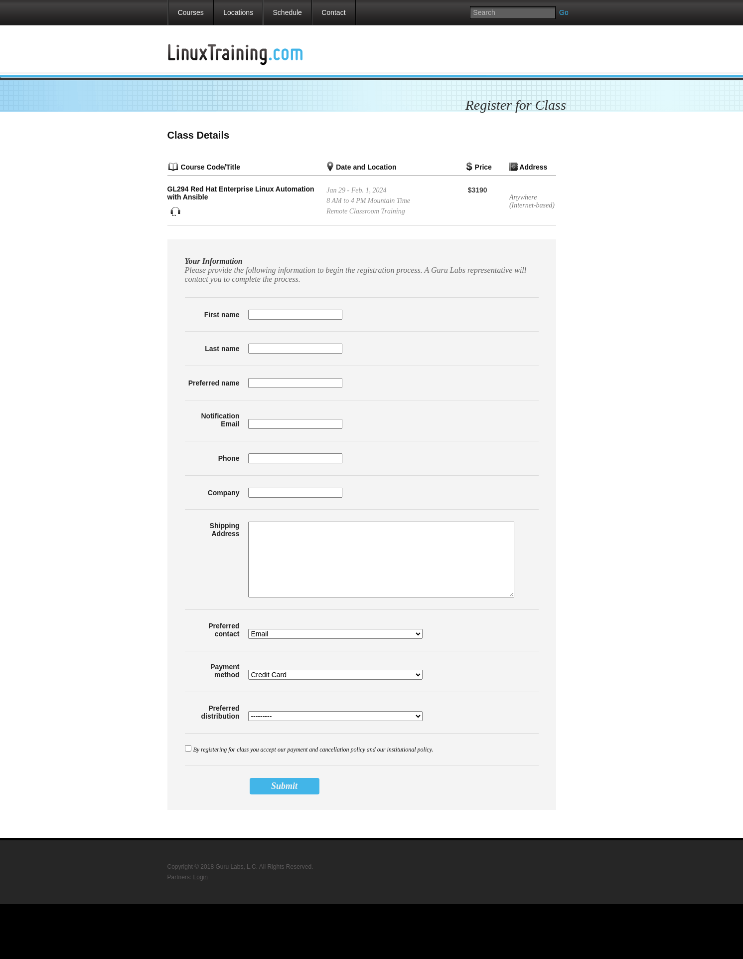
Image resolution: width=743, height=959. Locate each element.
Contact (333, 12)
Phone (229, 458)
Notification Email (220, 420)
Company (224, 493)
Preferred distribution (220, 712)
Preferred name (214, 383)
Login (200, 877)
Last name (222, 349)
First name (222, 315)
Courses (191, 12)
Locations (238, 12)
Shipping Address (225, 530)
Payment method (224, 671)
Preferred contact (223, 630)
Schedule (287, 12)
